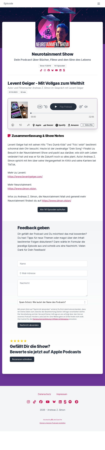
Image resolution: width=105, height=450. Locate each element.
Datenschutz (44, 394)
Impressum (61, 394)
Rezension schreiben (22, 359)
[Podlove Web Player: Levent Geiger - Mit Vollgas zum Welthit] (52, 113)
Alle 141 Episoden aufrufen (52, 209)
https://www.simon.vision (22, 188)
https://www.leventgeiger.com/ (25, 176)
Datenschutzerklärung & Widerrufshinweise (51, 319)
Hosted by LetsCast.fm (52, 420)
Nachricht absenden (29, 325)
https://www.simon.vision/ (56, 200)
